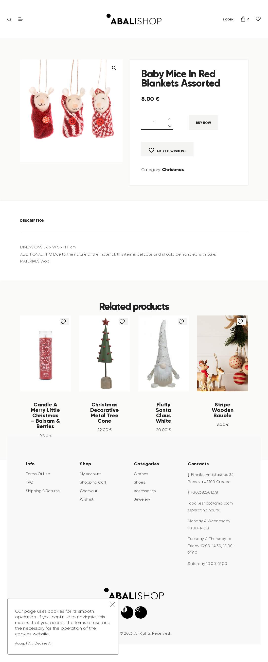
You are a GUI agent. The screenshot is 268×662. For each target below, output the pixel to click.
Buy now (203, 123)
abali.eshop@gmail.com (211, 508)
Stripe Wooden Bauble (222, 409)
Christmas (173, 169)
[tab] (35, 220)
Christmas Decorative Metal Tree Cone (104, 415)
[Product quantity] (157, 122)
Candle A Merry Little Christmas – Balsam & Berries (45, 417)
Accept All (23, 643)
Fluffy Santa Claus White (163, 412)
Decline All (44, 643)
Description (32, 221)
